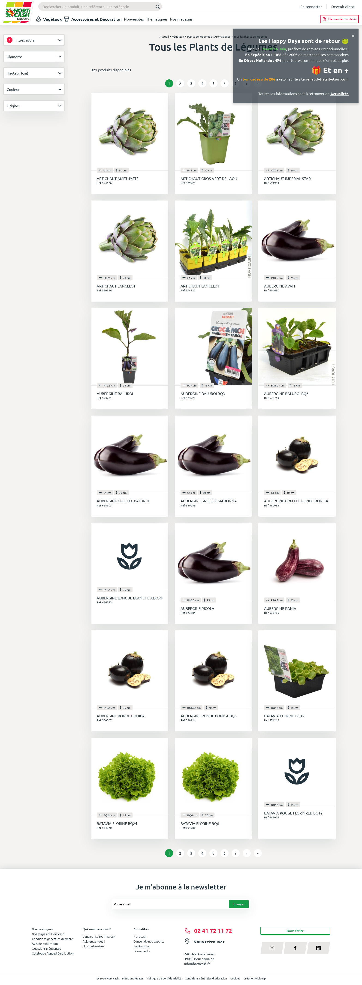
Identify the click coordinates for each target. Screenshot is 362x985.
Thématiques (157, 19)
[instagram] (272, 948)
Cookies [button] (235, 978)
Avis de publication (45, 944)
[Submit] (156, 6)
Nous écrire (295, 930)
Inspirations (141, 946)
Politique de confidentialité (164, 978)
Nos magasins (181, 19)
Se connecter (311, 6)
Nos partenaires (93, 946)
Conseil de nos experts (148, 941)
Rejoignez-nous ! (94, 941)
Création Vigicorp (255, 978)
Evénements (141, 951)
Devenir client (342, 6)
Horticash (139, 936)
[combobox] (100, 6)
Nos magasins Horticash (48, 934)
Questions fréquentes (46, 948)
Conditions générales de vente (52, 939)
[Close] (352, 35)
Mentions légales (132, 978)
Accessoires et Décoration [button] (93, 19)
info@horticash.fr (197, 963)
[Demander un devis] (339, 19)
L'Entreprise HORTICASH (99, 936)
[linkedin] (318, 948)
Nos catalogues (42, 929)
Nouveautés (134, 19)
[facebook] (295, 948)
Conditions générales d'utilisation (206, 978)
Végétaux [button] (49, 19)
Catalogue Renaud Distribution (52, 953)
